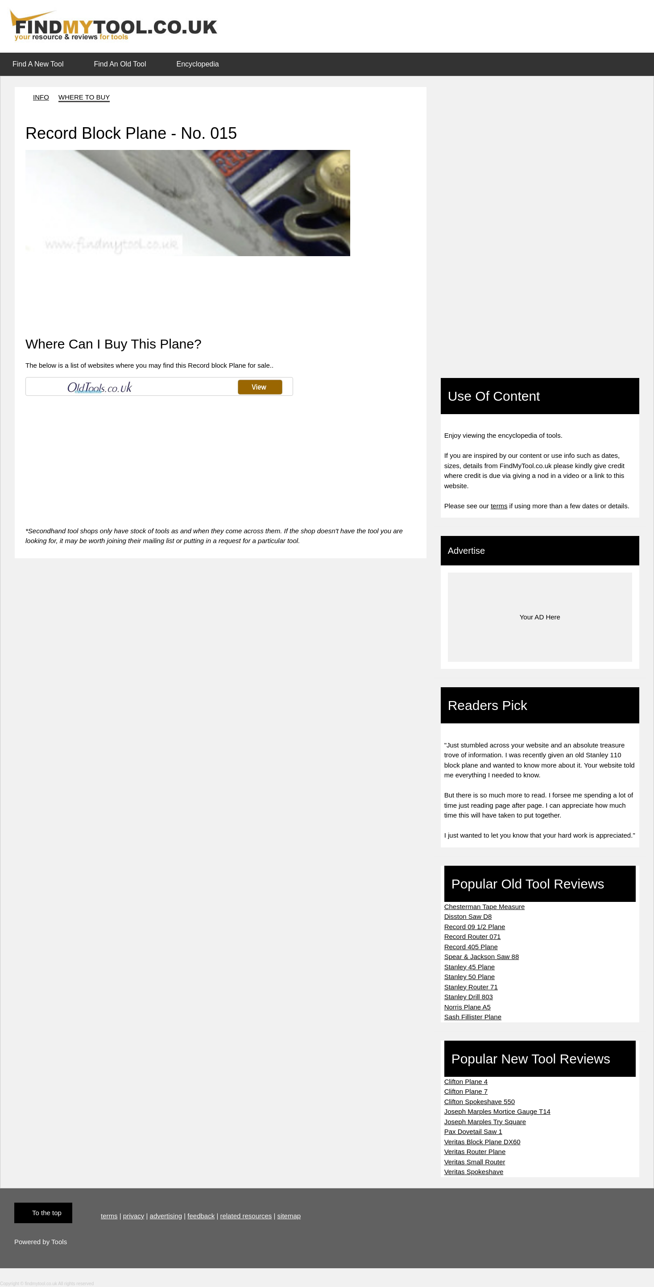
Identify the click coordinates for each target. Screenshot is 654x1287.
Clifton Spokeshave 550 (479, 1101)
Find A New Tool (37, 64)
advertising (166, 1216)
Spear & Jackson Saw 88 (481, 956)
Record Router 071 (472, 936)
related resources (246, 1216)
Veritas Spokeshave (474, 1171)
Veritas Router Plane (475, 1151)
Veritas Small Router (474, 1162)
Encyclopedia (198, 64)
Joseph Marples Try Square (485, 1121)
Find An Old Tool (120, 64)
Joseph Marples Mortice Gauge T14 (497, 1111)
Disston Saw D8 (468, 916)
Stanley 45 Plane (469, 967)
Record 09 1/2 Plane (474, 926)
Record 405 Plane (471, 947)
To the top (47, 1212)
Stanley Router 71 (471, 987)
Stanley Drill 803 (468, 997)
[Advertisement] (181, 276)
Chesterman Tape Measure (484, 906)
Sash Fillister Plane (472, 1017)
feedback (201, 1216)
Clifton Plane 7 (466, 1091)
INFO (41, 97)
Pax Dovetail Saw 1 (473, 1131)
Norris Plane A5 (467, 1007)
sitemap (289, 1216)
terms (499, 506)
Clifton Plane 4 (466, 1081)
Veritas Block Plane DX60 (482, 1142)
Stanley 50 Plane (469, 976)
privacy (134, 1216)
